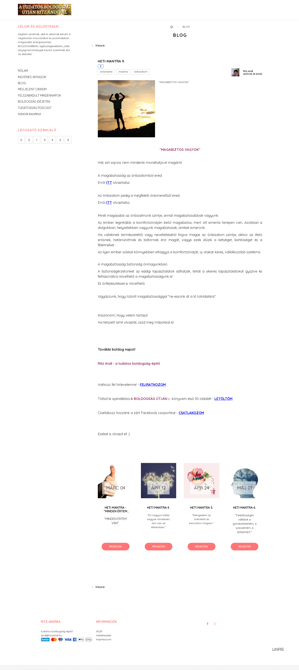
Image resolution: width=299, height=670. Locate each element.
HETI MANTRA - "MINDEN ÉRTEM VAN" (115, 511)
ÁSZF (99, 631)
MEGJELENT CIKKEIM (32, 89)
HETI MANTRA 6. (244, 507)
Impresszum (103, 639)
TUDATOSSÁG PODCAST (34, 108)
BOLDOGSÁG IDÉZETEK (34, 101)
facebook (207, 624)
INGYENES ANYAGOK (32, 77)
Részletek (115, 546)
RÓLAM (23, 71)
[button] (106, 71)
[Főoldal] (171, 26)
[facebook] (101, 66)
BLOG (22, 83)
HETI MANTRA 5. (201, 507)
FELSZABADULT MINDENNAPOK (39, 95)
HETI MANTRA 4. (158, 507)
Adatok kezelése (29, 114)
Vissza (99, 45)
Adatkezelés (103, 635)
